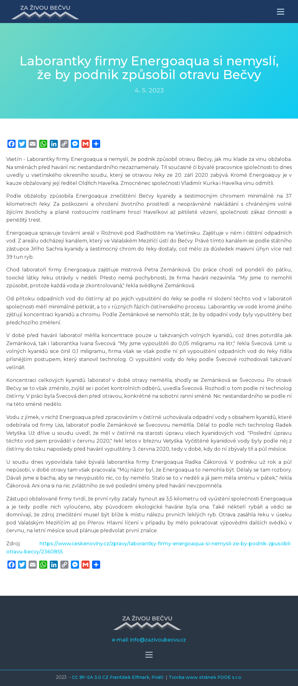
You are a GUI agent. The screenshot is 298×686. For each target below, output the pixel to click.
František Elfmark (129, 677)
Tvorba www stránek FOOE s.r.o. (205, 677)
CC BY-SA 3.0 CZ (91, 677)
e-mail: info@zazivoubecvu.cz (149, 640)
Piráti (158, 677)
